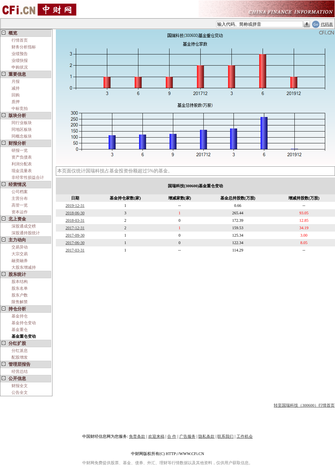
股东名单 (20, 288)
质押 (16, 101)
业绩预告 (20, 53)
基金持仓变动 (24, 322)
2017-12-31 (75, 227)
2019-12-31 (75, 205)
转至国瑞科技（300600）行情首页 (304, 405)
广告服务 (187, 436)
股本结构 (20, 281)
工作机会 (245, 436)
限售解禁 (20, 302)
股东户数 (20, 295)
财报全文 (20, 385)
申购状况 (20, 67)
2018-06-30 (75, 213)
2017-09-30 (75, 235)
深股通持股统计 (26, 233)
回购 (16, 95)
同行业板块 (22, 122)
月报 (16, 81)
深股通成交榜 (24, 226)
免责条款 (137, 436)
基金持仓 (20, 316)
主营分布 (20, 198)
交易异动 (20, 247)
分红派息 (20, 350)
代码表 (327, 24)
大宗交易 (20, 254)
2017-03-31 (75, 250)
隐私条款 (206, 436)
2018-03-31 (75, 220)
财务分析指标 (24, 47)
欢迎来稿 (156, 436)
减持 (16, 88)
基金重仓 (20, 329)
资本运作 (20, 212)
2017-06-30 (75, 242)
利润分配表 (22, 164)
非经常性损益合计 (28, 177)
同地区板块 (22, 129)
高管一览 (20, 205)
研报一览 (20, 150)
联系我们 (225, 436)
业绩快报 (20, 60)
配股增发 (20, 357)
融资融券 (20, 260)
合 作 (171, 436)
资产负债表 (22, 157)
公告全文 (20, 392)
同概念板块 (22, 136)
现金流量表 (22, 170)
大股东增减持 (24, 267)
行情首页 (20, 40)
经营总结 (20, 371)
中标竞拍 (20, 108)
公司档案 (20, 191)
